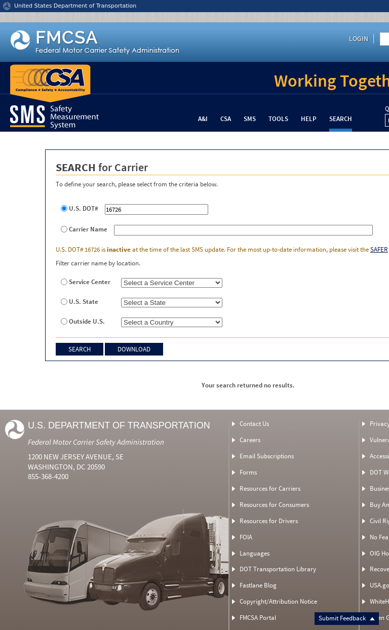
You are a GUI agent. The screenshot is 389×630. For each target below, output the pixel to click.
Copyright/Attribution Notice (278, 601)
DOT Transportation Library (278, 569)
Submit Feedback (347, 618)
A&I (203, 118)
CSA (225, 118)
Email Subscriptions (267, 456)
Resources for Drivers (269, 521)
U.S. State (83, 302)
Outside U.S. (87, 322)
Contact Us (254, 423)
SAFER (379, 249)
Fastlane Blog (258, 585)
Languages (254, 553)
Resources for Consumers (274, 504)
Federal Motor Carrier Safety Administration (96, 442)
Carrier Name (88, 229)
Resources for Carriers (270, 488)
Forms (248, 472)
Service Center (89, 282)
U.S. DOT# (83, 209)
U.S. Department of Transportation (119, 425)
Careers (250, 440)
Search (340, 118)
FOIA (246, 537)
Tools (278, 118)
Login (358, 38)
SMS (250, 118)
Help (309, 118)
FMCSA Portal (258, 617)
